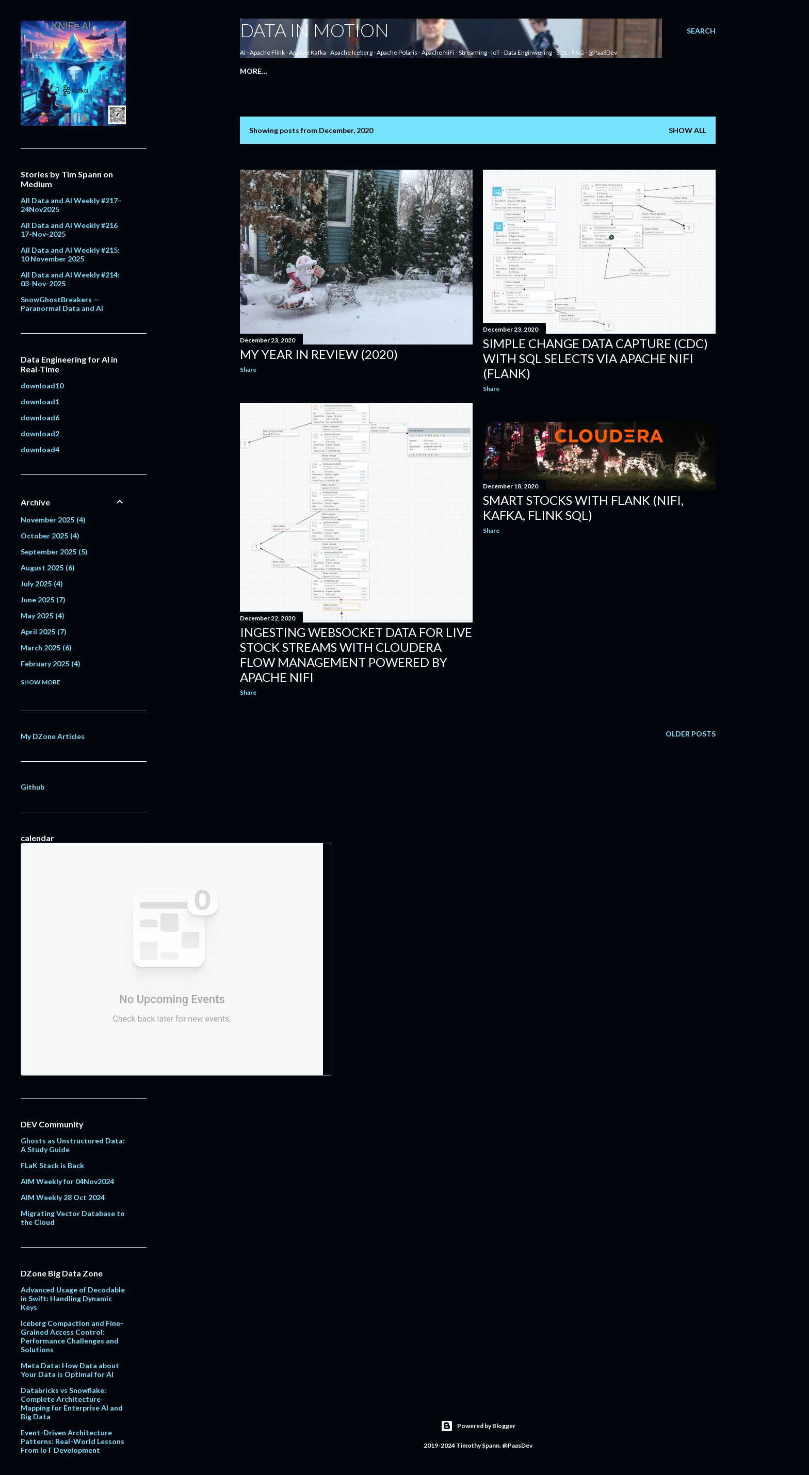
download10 (42, 385)
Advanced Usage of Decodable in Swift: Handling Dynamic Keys (73, 1298)
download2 (40, 433)
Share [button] (248, 369)
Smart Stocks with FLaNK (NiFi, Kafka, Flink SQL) (583, 507)
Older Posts (691, 733)
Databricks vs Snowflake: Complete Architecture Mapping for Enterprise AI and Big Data (72, 1403)
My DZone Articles (53, 736)
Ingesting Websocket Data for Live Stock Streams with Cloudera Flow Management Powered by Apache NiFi (356, 654)
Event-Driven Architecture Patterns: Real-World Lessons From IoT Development (72, 1441)
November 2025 (53, 519)
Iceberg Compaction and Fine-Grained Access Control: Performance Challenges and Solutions (72, 1336)
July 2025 (42, 583)
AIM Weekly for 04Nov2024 (67, 1181)
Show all (687, 130)
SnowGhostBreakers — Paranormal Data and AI (62, 304)
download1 (40, 401)
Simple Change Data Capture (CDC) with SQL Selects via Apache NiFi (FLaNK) (595, 358)
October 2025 (50, 535)
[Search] (701, 31)
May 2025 (42, 615)
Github (32, 786)
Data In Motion (314, 30)
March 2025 (46, 647)
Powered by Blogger (478, 1426)
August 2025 (48, 567)
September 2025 (54, 551)
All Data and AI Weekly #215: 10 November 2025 (70, 254)
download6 (40, 417)
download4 (40, 449)
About (281, 71)
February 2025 (50, 663)
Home (251, 71)
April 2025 (44, 631)
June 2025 (43, 599)
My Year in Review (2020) (319, 354)
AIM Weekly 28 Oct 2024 (63, 1197)
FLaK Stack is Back (52, 1165)
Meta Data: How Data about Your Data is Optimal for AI (70, 1370)
